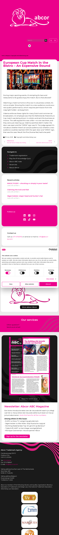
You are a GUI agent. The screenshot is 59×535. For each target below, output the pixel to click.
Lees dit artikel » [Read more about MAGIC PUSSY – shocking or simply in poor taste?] (13, 185)
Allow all (48, 284)
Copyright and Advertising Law (19, 55)
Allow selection (29, 284)
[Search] (46, 40)
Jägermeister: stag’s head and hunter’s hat (25, 196)
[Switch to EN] (55, 40)
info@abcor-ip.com (11, 464)
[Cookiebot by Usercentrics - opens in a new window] (50, 249)
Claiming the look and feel (18, 190)
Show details (50, 279)
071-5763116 (17, 237)
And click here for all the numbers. (33, 415)
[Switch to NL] (51, 40)
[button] (29, 45)
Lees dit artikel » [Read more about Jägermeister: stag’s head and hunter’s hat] (13, 198)
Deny (10, 284)
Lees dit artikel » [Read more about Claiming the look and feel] (13, 192)
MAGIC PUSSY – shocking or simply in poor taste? (27, 183)
